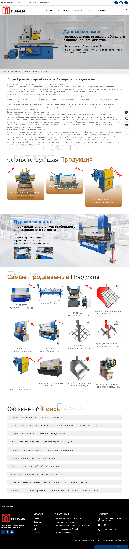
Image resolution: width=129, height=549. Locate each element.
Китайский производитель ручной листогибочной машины (42, 450)
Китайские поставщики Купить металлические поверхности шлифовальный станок (54, 490)
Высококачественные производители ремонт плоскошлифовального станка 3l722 (54, 425)
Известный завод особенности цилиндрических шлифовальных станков (49, 482)
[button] (118, 187)
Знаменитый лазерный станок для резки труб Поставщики (42, 442)
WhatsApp (9, 507)
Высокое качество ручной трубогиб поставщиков (37, 466)
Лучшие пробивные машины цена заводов (33, 458)
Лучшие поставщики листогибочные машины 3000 (37, 417)
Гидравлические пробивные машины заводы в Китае (39, 434)
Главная (3, 71)
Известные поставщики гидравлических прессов (36, 474)
